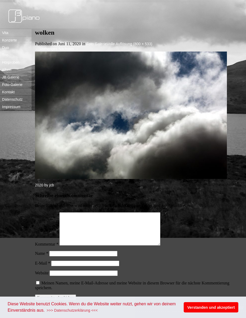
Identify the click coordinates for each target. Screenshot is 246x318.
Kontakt (7, 92)
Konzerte (8, 40)
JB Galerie (9, 77)
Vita (4, 33)
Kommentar (46, 250)
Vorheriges (46, 49)
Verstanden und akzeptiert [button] (211, 307)
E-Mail (42, 269)
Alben (5, 70)
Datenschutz (11, 99)
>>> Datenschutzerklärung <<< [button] (72, 310)
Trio (4, 55)
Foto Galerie (11, 84)
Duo (4, 47)
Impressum (10, 107)
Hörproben (10, 62)
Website (42, 279)
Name (41, 259)
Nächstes (69, 49)
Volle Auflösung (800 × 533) (129, 44)
